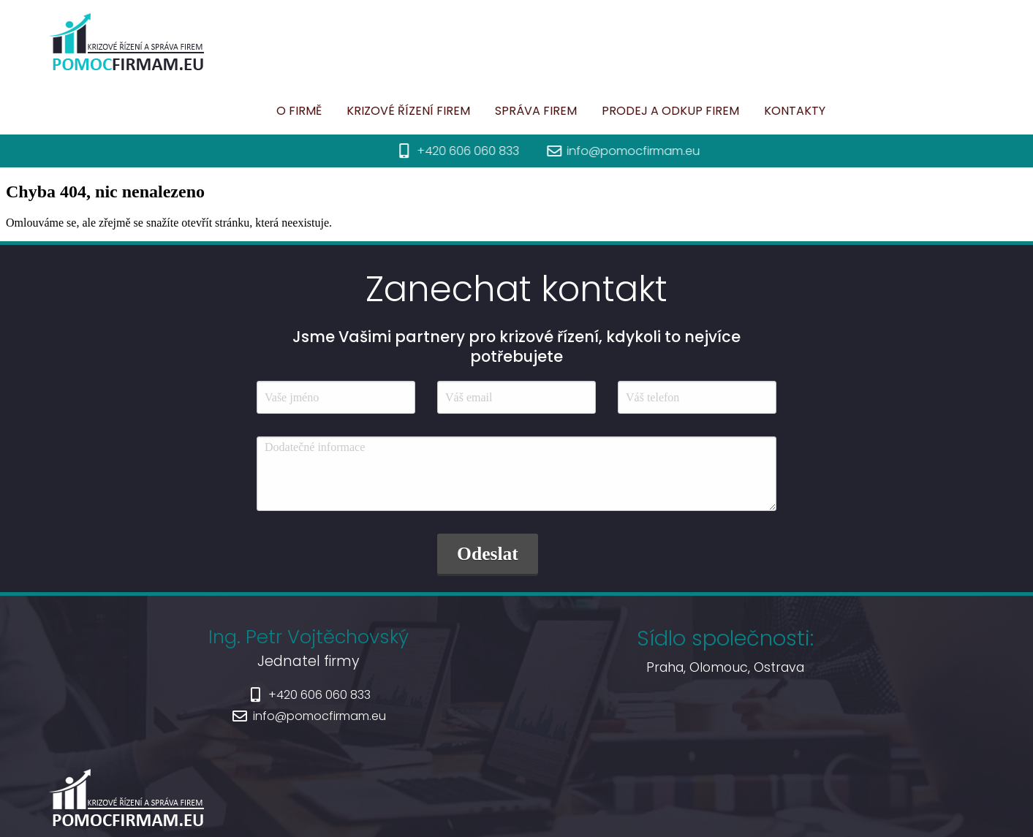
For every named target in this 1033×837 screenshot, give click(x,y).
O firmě (240, 110)
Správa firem (477, 110)
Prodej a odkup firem (612, 110)
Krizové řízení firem (350, 110)
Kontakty (736, 110)
